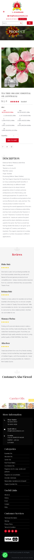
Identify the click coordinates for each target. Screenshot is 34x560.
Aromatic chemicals (10, 478)
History (7, 498)
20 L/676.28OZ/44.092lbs (24, 124)
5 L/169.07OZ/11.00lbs (8, 119)
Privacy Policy (9, 524)
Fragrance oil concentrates (12, 475)
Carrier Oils (8, 459)
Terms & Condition (10, 527)
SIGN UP (16, 19)
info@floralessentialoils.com (18, 16)
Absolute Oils (8, 456)
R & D (6, 501)
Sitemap (7, 521)
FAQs (6, 507)
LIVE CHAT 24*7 (22, 19)
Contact (7, 504)
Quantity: (4, 135)
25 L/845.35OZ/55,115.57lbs (9, 129)
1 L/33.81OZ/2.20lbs (9, 115)
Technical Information (11, 518)
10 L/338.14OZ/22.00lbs (23, 119)
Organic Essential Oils (11, 484)
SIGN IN (9, 19)
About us (7, 495)
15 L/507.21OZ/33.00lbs (8, 124)
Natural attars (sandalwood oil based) (15, 481)
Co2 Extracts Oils (10, 466)
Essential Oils (8, 453)
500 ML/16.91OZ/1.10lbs (23, 111)
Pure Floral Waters (10, 463)
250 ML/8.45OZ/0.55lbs (7, 111)
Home (13, 35)
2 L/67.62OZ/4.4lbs (24, 115)
